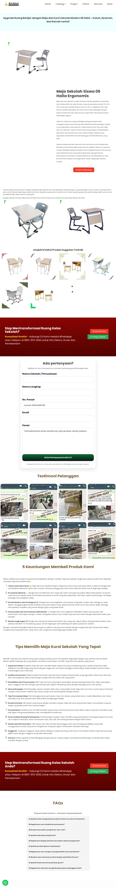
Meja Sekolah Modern (61, 885)
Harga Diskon (98, 290)
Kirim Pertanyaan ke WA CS (58, 410)
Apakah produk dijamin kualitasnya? (45, 800)
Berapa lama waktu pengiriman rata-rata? (47, 783)
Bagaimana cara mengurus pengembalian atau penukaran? (54, 805)
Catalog (60, 4)
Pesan (58, 391)
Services (98, 4)
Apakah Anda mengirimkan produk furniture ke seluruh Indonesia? (57, 772)
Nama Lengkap (58, 343)
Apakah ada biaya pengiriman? (42, 789)
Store (109, 4)
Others (85, 4)
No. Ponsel (58, 356)
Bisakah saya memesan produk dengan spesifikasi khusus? (54, 811)
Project (74, 4)
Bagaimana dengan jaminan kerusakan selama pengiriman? (54, 794)
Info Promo (99, 284)
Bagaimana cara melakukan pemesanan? (47, 778)
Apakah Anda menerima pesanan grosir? (46, 816)
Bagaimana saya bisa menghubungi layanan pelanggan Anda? (55, 821)
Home (48, 4)
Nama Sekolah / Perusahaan (58, 330)
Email (58, 369)
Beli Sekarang (86, 123)
